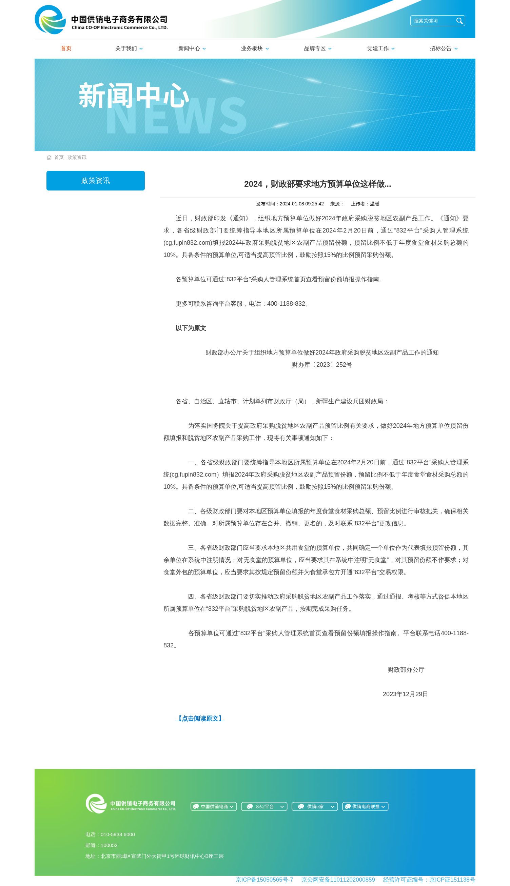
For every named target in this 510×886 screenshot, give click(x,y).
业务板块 (255, 48)
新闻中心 (192, 48)
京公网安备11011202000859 (338, 880)
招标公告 (443, 48)
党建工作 (381, 48)
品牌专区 (318, 48)
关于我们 (129, 48)
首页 (66, 48)
